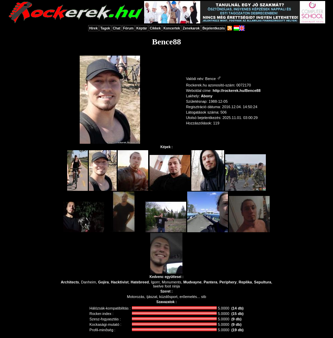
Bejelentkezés (213, 28)
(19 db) (237, 330)
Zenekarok (191, 28)
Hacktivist (120, 282)
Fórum (128, 28)
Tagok (105, 28)
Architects (70, 282)
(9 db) (236, 319)
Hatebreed (140, 282)
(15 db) (237, 314)
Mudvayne (192, 282)
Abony (206, 96)
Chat (116, 28)
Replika (245, 282)
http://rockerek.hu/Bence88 (236, 90)
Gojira (103, 282)
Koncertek (171, 28)
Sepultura (262, 282)
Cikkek (155, 28)
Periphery (228, 282)
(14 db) (237, 308)
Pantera (210, 282)
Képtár (141, 28)
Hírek (93, 28)
